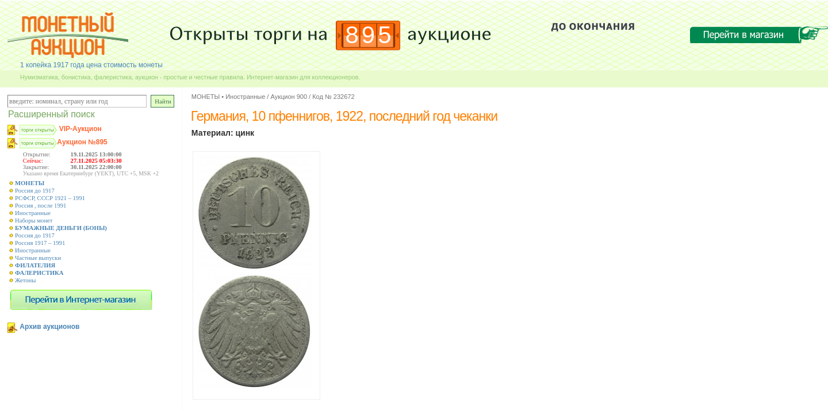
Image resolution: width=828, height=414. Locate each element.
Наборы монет (34, 220)
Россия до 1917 (35, 190)
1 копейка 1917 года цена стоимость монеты (91, 65)
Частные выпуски (38, 258)
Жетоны (25, 280)
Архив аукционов (49, 327)
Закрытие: (36, 167)
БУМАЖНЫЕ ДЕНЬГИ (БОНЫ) (61, 228)
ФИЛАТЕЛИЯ (35, 265)
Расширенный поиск (51, 114)
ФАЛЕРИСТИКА (39, 273)
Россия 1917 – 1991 (40, 243)
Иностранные (33, 213)
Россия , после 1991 (40, 205)
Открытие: (37, 154)
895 (370, 34)
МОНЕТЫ (29, 183)
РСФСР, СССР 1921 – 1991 (50, 198)
